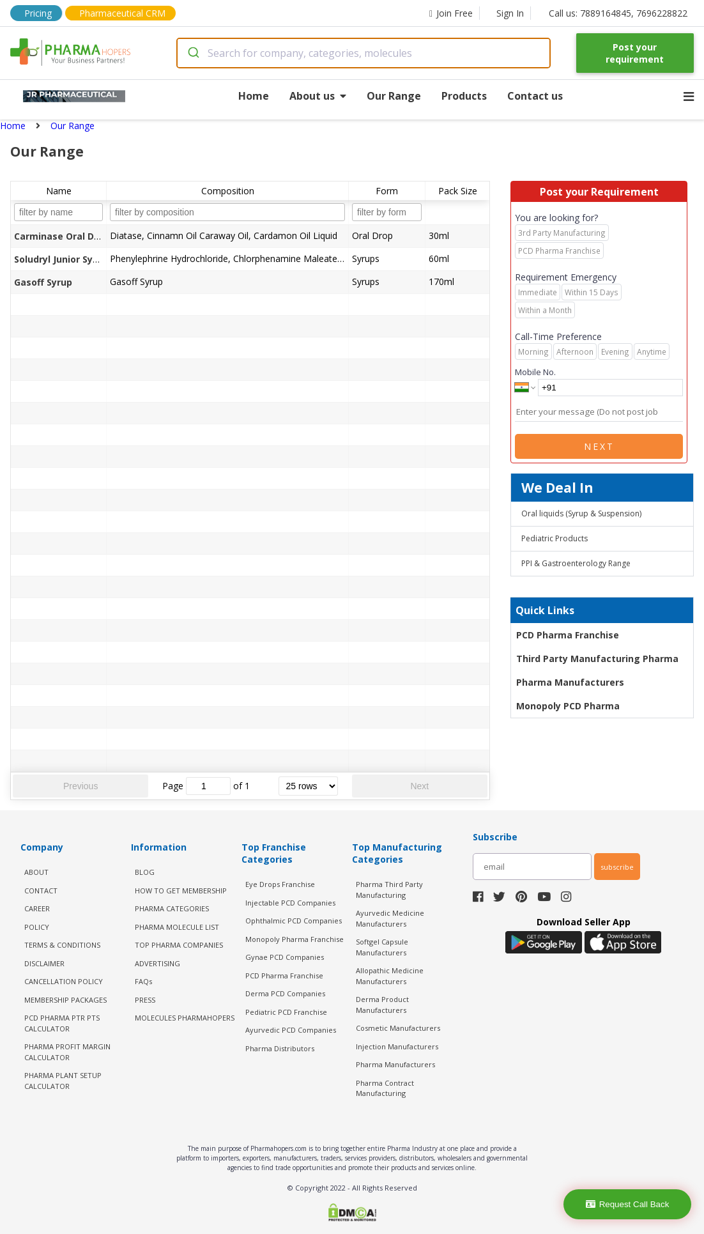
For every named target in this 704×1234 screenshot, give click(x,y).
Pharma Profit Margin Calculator (67, 1052)
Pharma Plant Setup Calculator (63, 1080)
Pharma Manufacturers (570, 682)
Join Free (451, 13)
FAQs (143, 981)
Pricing (38, 13)
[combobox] (363, 53)
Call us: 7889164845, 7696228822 (618, 13)
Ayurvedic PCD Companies (290, 1030)
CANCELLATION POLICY (63, 981)
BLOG (145, 872)
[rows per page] (308, 786)
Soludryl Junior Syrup (61, 259)
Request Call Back (628, 1204)
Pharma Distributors (279, 1048)
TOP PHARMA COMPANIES (179, 945)
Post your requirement (635, 53)
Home (253, 96)
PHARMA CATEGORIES (172, 908)
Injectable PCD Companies (290, 902)
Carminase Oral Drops (64, 236)
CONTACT (40, 890)
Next (419, 786)
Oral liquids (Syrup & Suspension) (581, 513)
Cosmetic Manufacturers (398, 1028)
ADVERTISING (157, 963)
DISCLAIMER (44, 963)
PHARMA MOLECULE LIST (177, 927)
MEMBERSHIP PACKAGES (65, 1000)
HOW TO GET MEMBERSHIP (181, 890)
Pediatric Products (554, 538)
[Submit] (193, 53)
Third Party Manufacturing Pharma (597, 658)
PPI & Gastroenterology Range (576, 563)
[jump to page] (208, 786)
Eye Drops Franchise (280, 884)
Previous (80, 786)
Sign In (510, 13)
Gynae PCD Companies (284, 957)
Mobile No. (535, 372)
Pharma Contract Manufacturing (385, 1088)
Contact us (535, 96)
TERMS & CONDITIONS (62, 945)
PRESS (145, 1000)
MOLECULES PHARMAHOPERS (184, 1017)
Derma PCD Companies (285, 993)
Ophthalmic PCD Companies (293, 920)
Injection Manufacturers (397, 1046)
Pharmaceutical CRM (122, 13)
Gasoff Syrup (43, 282)
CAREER (37, 908)
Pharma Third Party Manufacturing (389, 889)
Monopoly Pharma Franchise (294, 939)
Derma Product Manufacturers (382, 1004)
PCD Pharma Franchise (567, 635)
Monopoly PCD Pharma (568, 706)
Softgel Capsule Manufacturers (382, 947)
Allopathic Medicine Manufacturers (390, 976)
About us (317, 96)
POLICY (36, 927)
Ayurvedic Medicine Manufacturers (390, 918)
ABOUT (36, 872)
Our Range (394, 96)
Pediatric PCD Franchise (286, 1012)
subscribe (617, 867)
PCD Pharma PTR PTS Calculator (62, 1023)
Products (464, 96)
